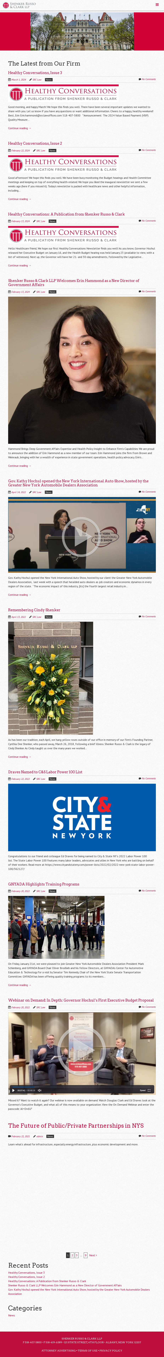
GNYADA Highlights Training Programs (43, 884)
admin (39, 1136)
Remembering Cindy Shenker (34, 610)
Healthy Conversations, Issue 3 (35, 73)
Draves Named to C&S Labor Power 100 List (45, 772)
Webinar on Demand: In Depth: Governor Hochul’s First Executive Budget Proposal (81, 1000)
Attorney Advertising (58, 1350)
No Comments (149, 79)
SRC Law (37, 79)
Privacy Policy (111, 1350)
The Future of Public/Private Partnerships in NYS (76, 1125)
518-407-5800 (33, 1342)
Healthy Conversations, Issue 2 (35, 143)
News (49, 79)
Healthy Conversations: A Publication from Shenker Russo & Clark (66, 214)
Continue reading (19, 128)
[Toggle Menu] (157, 4)
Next (93, 1255)
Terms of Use (87, 1350)
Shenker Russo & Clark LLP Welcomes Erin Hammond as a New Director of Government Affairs (73, 283)
